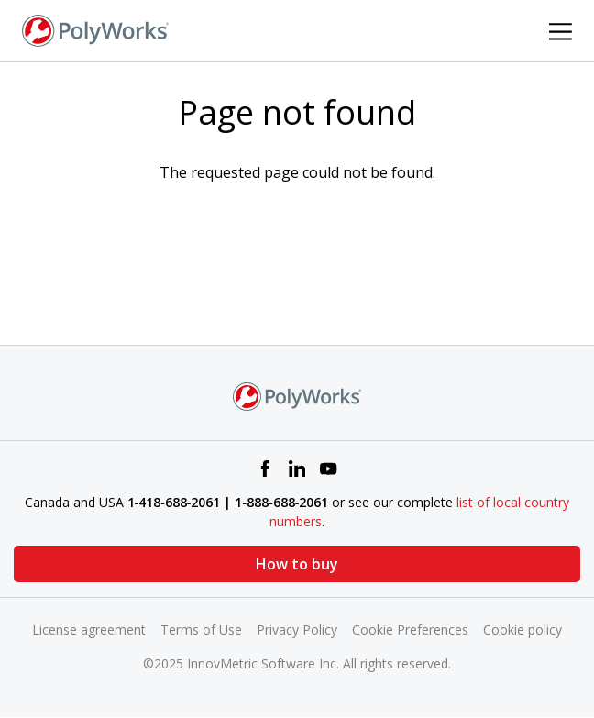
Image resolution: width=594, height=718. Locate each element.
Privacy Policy (297, 629)
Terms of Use (201, 629)
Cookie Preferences (410, 629)
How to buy (297, 564)
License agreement (89, 629)
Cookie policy (522, 629)
